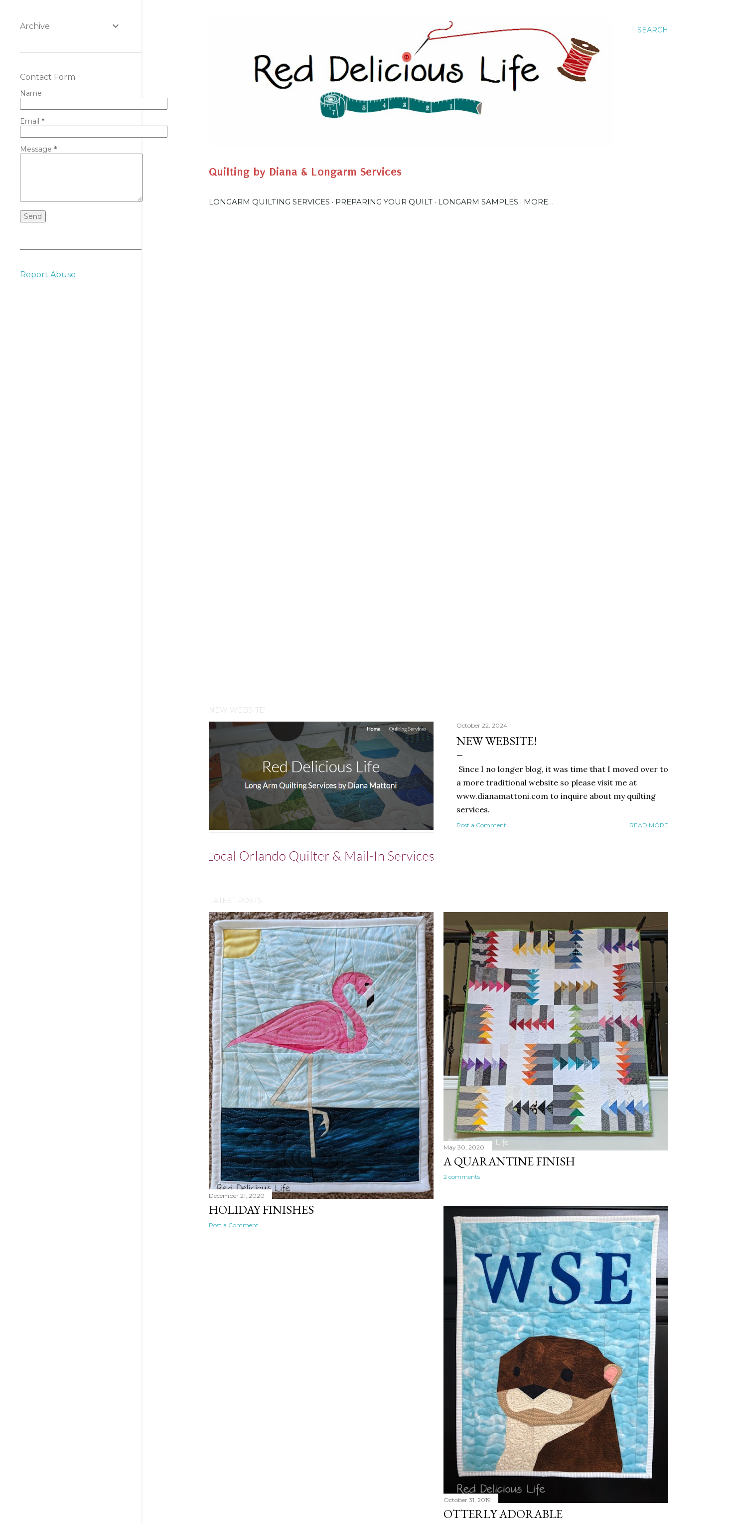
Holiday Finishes (261, 1209)
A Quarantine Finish (509, 1161)
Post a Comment (481, 825)
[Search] (652, 30)
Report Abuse (48, 274)
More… (539, 201)
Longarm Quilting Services (269, 201)
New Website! (496, 741)
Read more (648, 825)
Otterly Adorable (503, 1514)
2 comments (461, 1176)
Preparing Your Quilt (384, 201)
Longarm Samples (478, 201)
